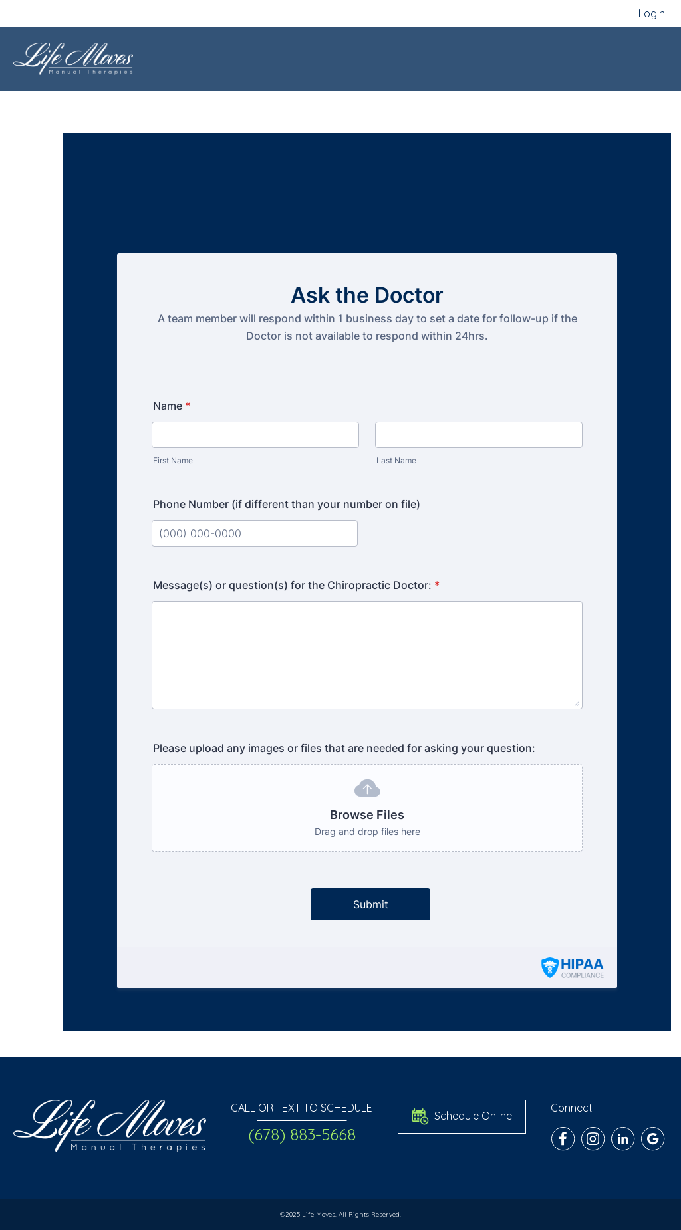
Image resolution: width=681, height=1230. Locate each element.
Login (651, 13)
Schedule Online (462, 1116)
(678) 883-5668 (302, 1134)
